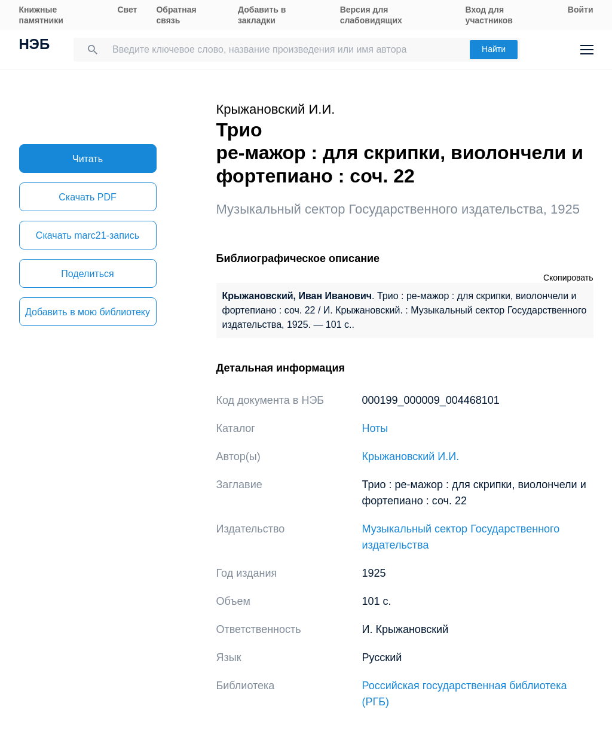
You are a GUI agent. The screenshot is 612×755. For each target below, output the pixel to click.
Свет (127, 9)
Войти (580, 9)
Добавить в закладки (262, 15)
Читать (87, 159)
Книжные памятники (41, 15)
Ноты (375, 428)
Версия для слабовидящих (371, 15)
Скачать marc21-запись (87, 235)
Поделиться (87, 274)
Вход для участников (489, 15)
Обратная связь (176, 15)
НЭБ (34, 45)
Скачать (87, 197)
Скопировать (568, 277)
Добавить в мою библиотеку (87, 312)
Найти (494, 49)
